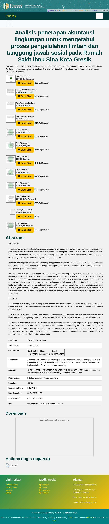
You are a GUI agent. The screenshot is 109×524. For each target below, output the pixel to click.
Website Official (12, 485)
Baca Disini (25, 83)
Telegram (44, 493)
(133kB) (28, 83)
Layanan (9, 490)
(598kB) (28, 230)
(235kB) (28, 190)
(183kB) (28, 96)
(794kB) (28, 176)
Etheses (11, 16)
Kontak (8, 493)
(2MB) (27, 216)
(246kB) (28, 163)
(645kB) (28, 150)
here (54, 520)
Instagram (44, 490)
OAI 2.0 (89, 518)
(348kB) (28, 136)
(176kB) (28, 123)
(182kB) (28, 110)
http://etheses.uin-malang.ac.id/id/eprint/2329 (45, 403)
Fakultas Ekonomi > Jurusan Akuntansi (42, 378)
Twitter (43, 487)
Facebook (44, 485)
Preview (45, 83)
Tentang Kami (11, 487)
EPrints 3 (71, 518)
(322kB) (28, 203)
